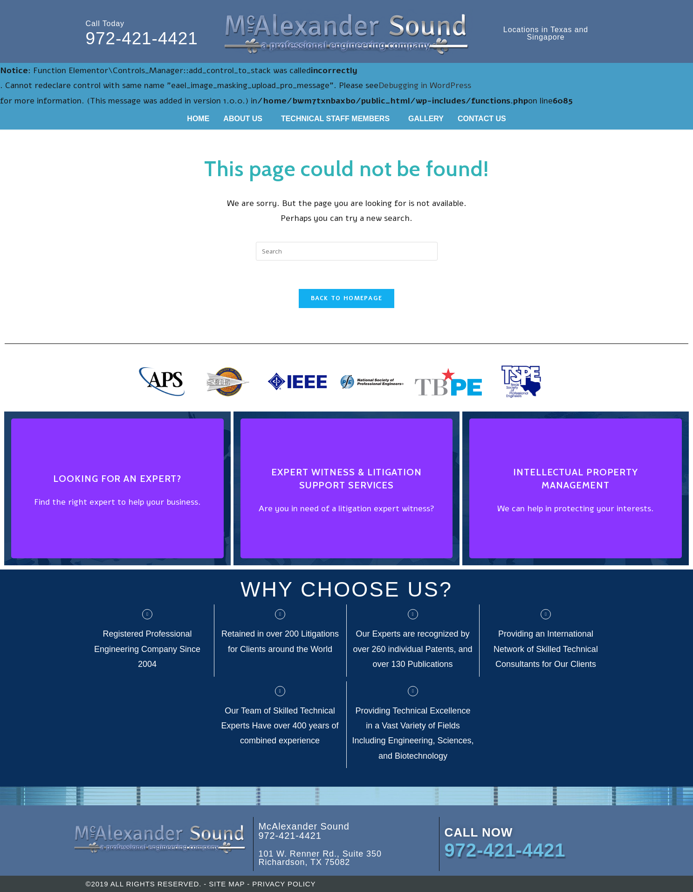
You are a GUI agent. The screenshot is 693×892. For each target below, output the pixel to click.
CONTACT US (482, 119)
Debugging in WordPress (424, 85)
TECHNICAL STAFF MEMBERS (335, 119)
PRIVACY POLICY (284, 884)
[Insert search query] (347, 251)
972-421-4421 (142, 38)
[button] (245, 119)
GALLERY (426, 119)
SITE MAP (227, 884)
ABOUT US (242, 119)
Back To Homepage (347, 298)
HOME (198, 119)
